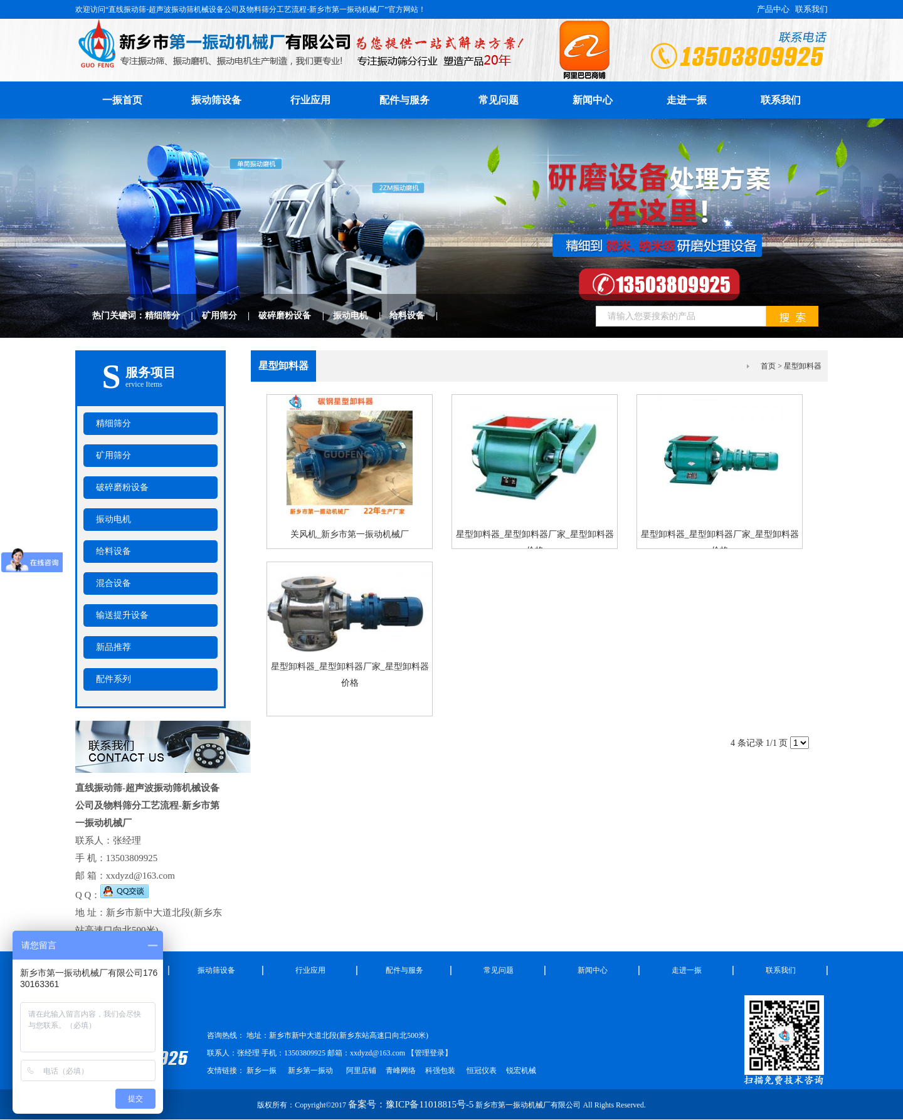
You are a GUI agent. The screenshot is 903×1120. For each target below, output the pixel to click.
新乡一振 (261, 1070)
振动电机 (361, 315)
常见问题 (498, 100)
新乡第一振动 (310, 1070)
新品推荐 (113, 647)
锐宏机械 (521, 1070)
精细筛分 (173, 315)
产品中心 (773, 9)
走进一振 (687, 100)
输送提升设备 (122, 615)
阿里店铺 (361, 1070)
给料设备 (417, 315)
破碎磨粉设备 (295, 315)
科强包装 (440, 1070)
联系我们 (811, 9)
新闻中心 (593, 100)
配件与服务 (404, 100)
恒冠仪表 (481, 1070)
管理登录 (430, 1053)
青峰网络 (401, 1070)
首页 (768, 366)
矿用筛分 (230, 315)
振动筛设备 (216, 100)
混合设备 (113, 583)
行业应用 (310, 100)
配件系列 (113, 679)
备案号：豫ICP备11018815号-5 (410, 1104)
